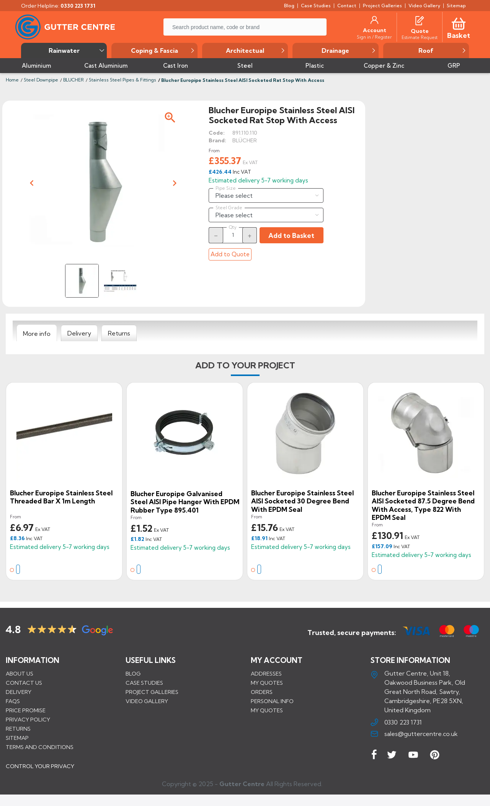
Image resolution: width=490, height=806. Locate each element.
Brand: (217, 140)
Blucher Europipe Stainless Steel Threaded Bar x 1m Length (61, 497)
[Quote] (420, 31)
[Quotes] (420, 19)
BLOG (133, 673)
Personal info (272, 701)
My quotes (267, 682)
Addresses (266, 673)
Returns (18, 728)
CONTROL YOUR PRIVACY (40, 772)
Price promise (26, 710)
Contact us (24, 682)
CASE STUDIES (144, 682)
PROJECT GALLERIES (152, 692)
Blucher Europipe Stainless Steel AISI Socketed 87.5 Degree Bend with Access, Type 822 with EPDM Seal (423, 505)
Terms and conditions (40, 747)
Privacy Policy (28, 719)
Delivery (18, 692)
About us (19, 673)
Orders (262, 692)
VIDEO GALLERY (147, 701)
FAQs (13, 701)
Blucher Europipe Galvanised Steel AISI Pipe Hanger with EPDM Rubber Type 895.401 (185, 502)
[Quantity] (232, 235)
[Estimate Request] (420, 37)
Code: (217, 132)
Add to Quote (230, 254)
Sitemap (17, 737)
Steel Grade (229, 207)
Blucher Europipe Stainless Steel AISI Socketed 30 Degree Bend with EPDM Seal (302, 501)
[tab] (36, 333)
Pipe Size (226, 188)
